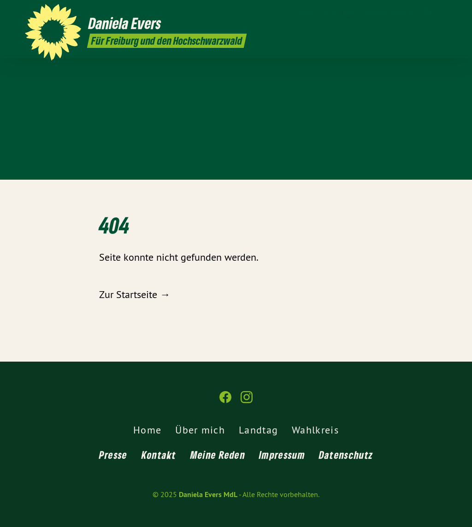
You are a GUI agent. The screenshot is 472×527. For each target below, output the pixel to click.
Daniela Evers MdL (208, 494)
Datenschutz (346, 454)
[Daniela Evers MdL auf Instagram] (442, 12)
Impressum (282, 454)
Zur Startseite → (134, 294)
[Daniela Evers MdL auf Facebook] (428, 12)
